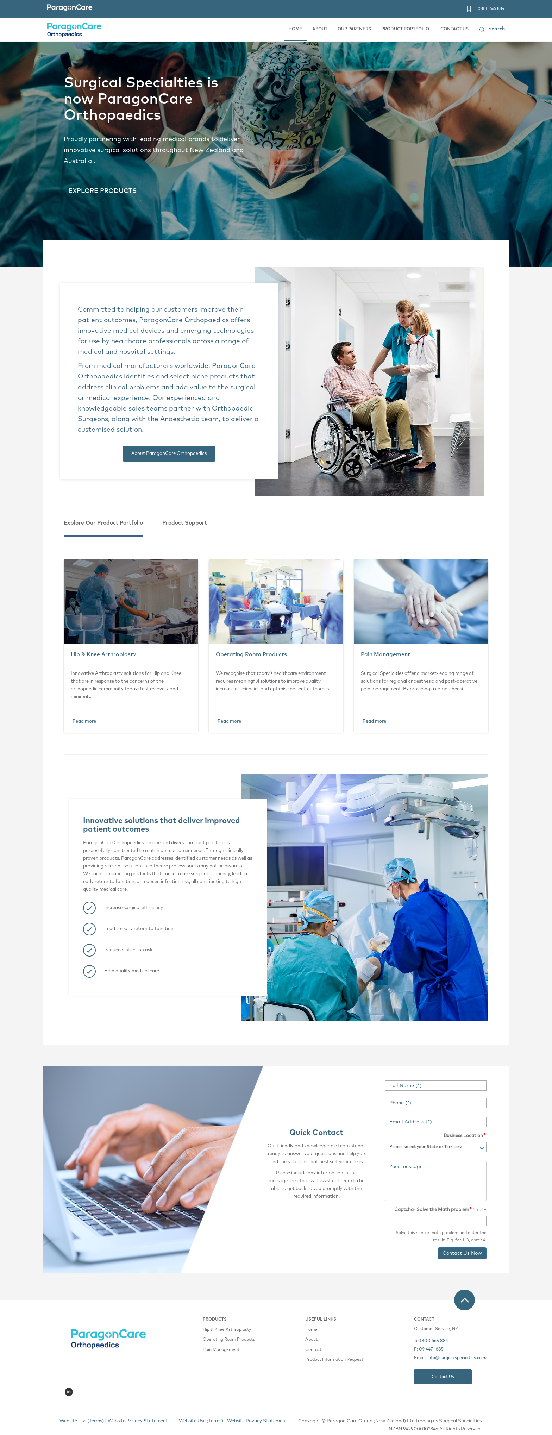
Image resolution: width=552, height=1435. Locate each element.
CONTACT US (454, 29)
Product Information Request (334, 1360)
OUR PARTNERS (354, 29)
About (311, 1339)
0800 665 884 (491, 9)
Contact (313, 1350)
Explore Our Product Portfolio (103, 523)
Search (496, 28)
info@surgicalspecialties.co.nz (457, 1358)
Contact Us (443, 1377)
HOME (295, 29)
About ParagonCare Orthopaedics (169, 453)
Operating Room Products (251, 654)
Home (311, 1330)
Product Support (184, 523)
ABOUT (319, 29)
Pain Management (385, 654)
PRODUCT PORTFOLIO (405, 29)
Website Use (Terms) (201, 1421)
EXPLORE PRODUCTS (102, 191)
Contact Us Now (462, 1253)
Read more (84, 721)
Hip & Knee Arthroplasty (103, 654)
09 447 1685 (431, 1349)
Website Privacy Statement (257, 1421)
